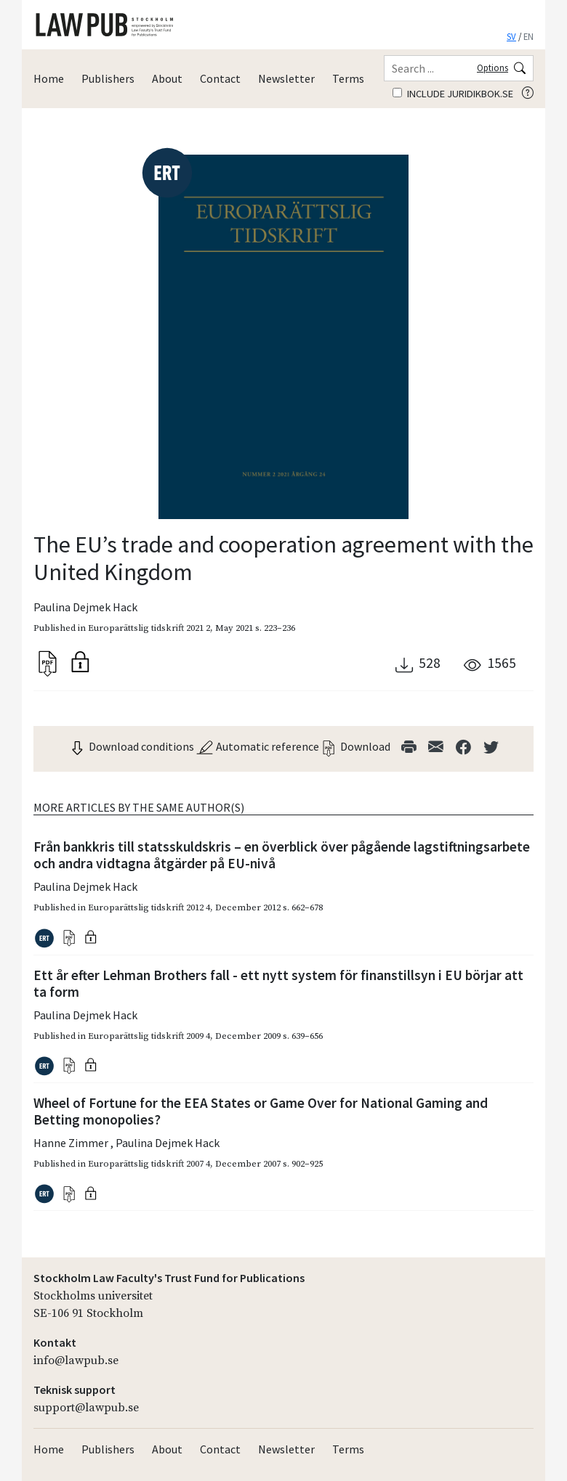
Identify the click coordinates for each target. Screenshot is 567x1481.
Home (48, 78)
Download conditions (131, 746)
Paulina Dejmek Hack (85, 607)
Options (492, 67)
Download (355, 746)
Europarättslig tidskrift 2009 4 (149, 1036)
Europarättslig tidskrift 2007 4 (149, 1164)
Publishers (107, 78)
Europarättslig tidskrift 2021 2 (149, 628)
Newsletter (286, 78)
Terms (348, 78)
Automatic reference (257, 746)
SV (511, 36)
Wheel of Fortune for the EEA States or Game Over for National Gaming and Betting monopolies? (260, 1111)
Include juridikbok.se (453, 93)
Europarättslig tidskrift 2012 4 (149, 907)
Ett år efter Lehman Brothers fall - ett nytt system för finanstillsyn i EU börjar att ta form (278, 983)
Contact (220, 78)
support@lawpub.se (86, 1407)
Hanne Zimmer (71, 1142)
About (167, 78)
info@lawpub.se (75, 1360)
